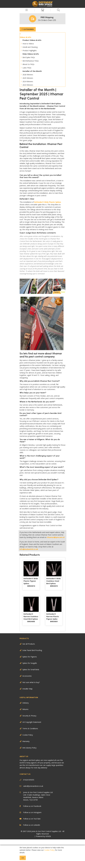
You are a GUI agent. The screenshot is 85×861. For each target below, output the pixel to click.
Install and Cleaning (30, 47)
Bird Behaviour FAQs (31, 61)
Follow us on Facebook (30, 806)
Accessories (27, 676)
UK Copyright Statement (31, 722)
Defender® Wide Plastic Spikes (47, 202)
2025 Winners (28, 78)
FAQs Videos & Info (31, 54)
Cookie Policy (27, 735)
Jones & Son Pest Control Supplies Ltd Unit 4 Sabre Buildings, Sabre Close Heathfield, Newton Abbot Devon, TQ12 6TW (36, 796)
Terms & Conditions (30, 728)
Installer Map (27, 689)
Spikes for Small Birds (30, 669)
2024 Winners (28, 81)
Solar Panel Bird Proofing (32, 650)
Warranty (25, 741)
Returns (25, 709)
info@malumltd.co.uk (29, 549)
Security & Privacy (29, 716)
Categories (27, 29)
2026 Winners (28, 74)
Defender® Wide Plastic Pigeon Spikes (31, 582)
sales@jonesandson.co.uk (31, 786)
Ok (22, 858)
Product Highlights (30, 50)
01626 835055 (27, 780)
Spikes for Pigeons (29, 657)
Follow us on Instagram (30, 812)
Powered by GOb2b (43, 836)
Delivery (25, 703)
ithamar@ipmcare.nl (55, 537)
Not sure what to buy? (31, 682)
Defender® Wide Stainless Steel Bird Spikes (53, 582)
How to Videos (28, 43)
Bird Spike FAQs (29, 57)
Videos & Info (25, 37)
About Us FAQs (28, 64)
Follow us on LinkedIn (30, 825)
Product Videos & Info (32, 40)
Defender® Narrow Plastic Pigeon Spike (52, 618)
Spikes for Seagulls (29, 663)
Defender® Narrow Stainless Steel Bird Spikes (31, 618)
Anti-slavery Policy (29, 748)
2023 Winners (28, 85)
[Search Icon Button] (58, 10)
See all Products (28, 644)
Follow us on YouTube (30, 819)
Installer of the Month (32, 71)
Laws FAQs (27, 68)
